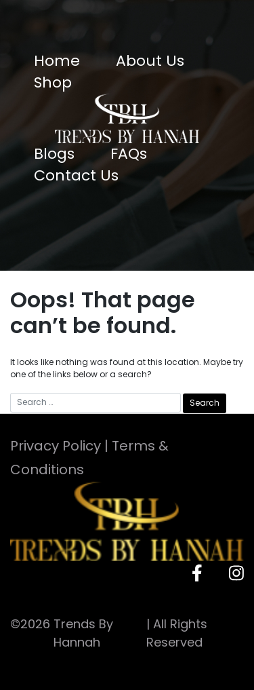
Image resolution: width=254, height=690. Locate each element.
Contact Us (76, 175)
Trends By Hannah (83, 633)
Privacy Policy (55, 445)
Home (57, 60)
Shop (53, 82)
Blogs (54, 153)
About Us (150, 60)
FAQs (128, 153)
